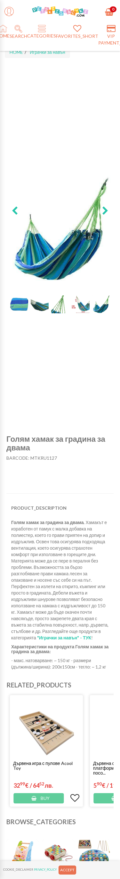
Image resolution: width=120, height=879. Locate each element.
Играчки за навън (47, 52)
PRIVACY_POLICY (45, 869)
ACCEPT (67, 869)
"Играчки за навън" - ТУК (64, 637)
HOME (16, 52)
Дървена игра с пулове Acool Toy (43, 765)
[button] (14, 211)
